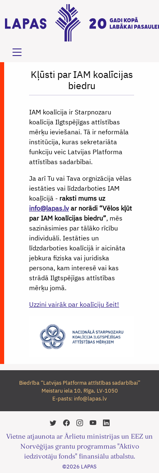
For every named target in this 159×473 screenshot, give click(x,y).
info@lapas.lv (49, 208)
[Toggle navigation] (17, 52)
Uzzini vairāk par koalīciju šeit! (74, 304)
